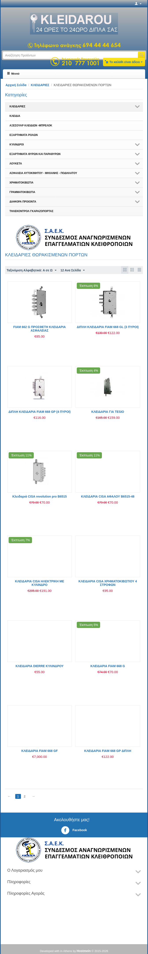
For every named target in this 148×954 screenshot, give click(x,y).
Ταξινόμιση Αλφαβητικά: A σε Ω (32, 270)
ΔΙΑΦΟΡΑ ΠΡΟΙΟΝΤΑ (22, 201)
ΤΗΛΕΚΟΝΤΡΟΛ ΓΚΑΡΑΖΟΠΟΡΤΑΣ (31, 211)
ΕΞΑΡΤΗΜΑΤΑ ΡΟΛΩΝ (23, 135)
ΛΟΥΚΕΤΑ (15, 163)
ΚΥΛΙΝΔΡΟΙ (16, 144)
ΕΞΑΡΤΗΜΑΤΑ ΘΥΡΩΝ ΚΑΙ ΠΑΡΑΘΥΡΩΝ (34, 154)
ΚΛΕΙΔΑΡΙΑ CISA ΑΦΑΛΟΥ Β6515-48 (107, 496)
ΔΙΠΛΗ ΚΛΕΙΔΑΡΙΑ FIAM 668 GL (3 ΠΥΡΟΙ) (108, 327)
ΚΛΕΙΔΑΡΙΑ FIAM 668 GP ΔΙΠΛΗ (107, 751)
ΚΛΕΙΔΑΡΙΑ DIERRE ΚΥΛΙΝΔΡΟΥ (39, 666)
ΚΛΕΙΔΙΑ (14, 116)
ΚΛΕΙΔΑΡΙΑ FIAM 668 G (107, 666)
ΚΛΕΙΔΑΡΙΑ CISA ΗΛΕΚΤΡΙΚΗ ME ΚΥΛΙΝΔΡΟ (39, 583)
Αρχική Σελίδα (16, 85)
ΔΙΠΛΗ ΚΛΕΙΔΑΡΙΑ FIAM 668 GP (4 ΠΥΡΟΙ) (40, 411)
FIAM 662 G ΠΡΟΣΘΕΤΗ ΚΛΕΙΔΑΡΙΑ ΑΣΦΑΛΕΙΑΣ (39, 328)
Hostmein (84, 951)
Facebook (74, 830)
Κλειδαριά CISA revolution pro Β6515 (39, 496)
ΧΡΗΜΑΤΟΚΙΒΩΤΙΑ (21, 182)
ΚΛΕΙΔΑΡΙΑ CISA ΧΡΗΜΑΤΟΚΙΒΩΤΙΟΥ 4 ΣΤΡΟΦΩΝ (108, 583)
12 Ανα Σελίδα (73, 270)
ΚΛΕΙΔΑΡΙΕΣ (40, 85)
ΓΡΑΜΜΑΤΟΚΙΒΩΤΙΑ (22, 192)
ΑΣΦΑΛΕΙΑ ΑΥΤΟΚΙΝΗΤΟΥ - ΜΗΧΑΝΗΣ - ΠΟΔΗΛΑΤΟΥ (43, 173)
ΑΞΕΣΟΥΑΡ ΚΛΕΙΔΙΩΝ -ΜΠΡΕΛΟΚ (30, 125)
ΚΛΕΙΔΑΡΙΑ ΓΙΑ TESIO (107, 411)
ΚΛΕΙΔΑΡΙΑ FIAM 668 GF (39, 751)
